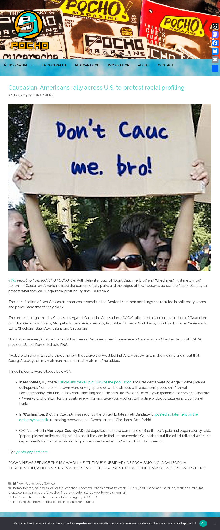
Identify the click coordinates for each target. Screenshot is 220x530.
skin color (76, 492)
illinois (132, 488)
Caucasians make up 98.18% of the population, (95, 382)
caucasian (42, 488)
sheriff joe (60, 492)
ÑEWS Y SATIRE (21, 65)
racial (27, 492)
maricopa (183, 488)
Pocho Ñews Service (40, 483)
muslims (198, 488)
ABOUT (143, 65)
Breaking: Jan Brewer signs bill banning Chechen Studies (53, 501)
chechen (71, 488)
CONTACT (166, 65)
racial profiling (42, 492)
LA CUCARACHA (54, 65)
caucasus (57, 488)
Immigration (119, 65)
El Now (18, 483)
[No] (215, 523)
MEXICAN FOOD (87, 65)
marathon (168, 488)
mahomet (154, 488)
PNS (12, 280)
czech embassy (105, 488)
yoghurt (120, 492)
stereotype (92, 492)
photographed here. (32, 452)
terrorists (107, 492)
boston (28, 488)
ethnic (122, 488)
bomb (17, 488)
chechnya (86, 488)
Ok (203, 523)
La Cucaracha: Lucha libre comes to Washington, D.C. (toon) (55, 497)
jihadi (142, 488)
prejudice (15, 492)
